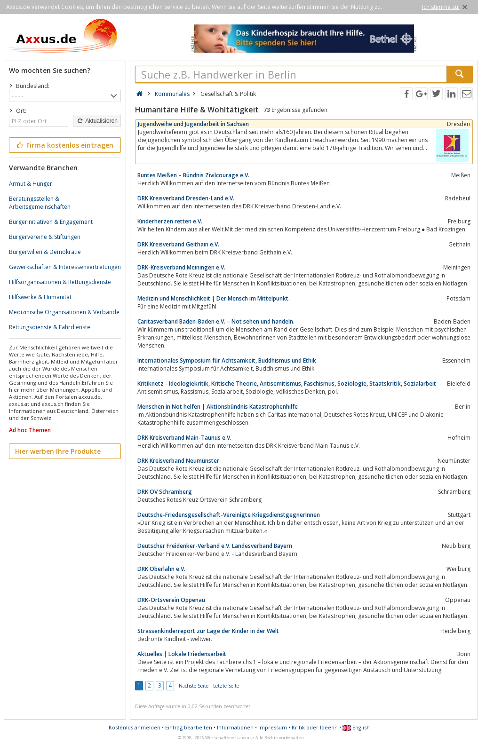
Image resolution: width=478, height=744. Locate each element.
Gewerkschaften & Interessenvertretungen (65, 267)
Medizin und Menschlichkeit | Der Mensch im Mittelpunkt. (213, 298)
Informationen (235, 727)
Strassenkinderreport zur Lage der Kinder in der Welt (208, 631)
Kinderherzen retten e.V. (169, 221)
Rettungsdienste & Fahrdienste (49, 327)
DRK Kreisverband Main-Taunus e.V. (184, 438)
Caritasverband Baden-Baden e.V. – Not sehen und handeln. (216, 321)
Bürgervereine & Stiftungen (44, 237)
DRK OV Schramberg (164, 492)
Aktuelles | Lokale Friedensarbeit (181, 654)
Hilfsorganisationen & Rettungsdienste (60, 282)
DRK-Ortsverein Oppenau (171, 600)
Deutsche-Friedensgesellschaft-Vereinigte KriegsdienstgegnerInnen (228, 515)
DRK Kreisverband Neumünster (178, 461)
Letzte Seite (226, 685)
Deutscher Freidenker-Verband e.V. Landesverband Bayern (214, 546)
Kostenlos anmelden (134, 727)
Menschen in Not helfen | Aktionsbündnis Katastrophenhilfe (217, 407)
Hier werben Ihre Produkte (58, 451)
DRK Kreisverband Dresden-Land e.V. (185, 198)
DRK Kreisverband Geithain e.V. (178, 244)
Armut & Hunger (30, 184)
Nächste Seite (193, 685)
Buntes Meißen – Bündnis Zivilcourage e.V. (193, 175)
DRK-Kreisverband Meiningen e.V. (181, 267)
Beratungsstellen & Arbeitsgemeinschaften (40, 203)
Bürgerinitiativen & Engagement (51, 222)
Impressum (272, 727)
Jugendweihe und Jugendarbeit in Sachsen (193, 124)
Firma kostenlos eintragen (64, 145)
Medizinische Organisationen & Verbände (64, 312)
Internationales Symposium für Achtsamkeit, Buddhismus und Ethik (226, 360)
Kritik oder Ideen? (314, 727)
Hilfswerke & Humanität (40, 297)
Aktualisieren (97, 121)
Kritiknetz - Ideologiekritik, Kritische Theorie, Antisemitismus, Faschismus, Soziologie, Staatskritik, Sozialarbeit (286, 384)
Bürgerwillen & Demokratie (45, 252)
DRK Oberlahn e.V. (161, 569)
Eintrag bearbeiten (188, 727)
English (356, 727)
